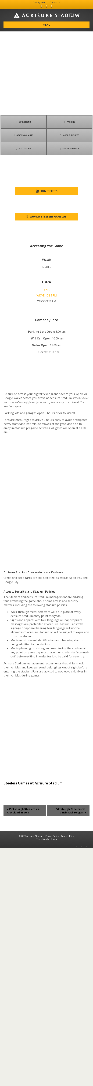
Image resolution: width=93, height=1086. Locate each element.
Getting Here (39, 2)
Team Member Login (46, 1076)
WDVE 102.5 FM (47, 295)
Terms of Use (67, 1073)
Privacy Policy (52, 1073)
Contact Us (54, 2)
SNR (46, 290)
